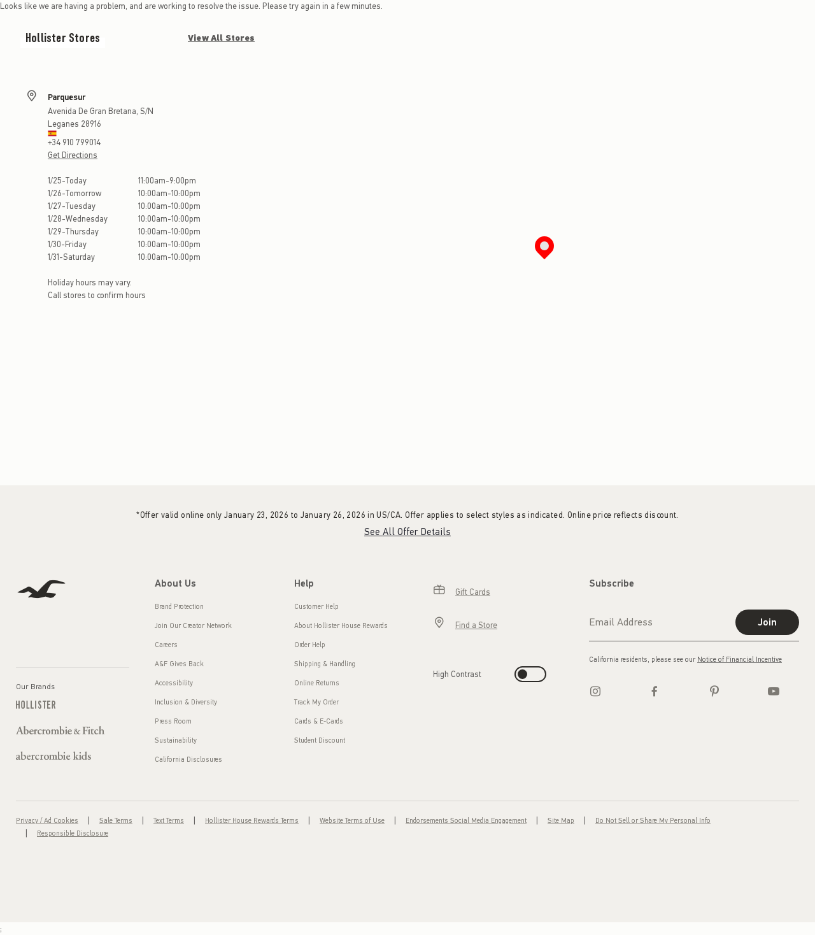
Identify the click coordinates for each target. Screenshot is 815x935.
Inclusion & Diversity (186, 702)
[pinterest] (714, 691)
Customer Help (316, 606)
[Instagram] (595, 691)
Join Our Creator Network (193, 626)
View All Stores (221, 37)
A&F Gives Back (179, 664)
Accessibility (174, 683)
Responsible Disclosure (72, 833)
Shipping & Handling (324, 664)
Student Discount (319, 740)
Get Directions (72, 155)
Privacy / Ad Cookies (47, 820)
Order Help (309, 645)
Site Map (561, 820)
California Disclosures (188, 759)
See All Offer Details (407, 531)
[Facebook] (654, 691)
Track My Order (316, 702)
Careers (166, 645)
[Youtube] (773, 691)
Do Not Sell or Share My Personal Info (653, 820)
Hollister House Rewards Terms (252, 820)
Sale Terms (115, 820)
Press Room (173, 721)
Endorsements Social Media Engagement (466, 820)
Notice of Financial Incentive (739, 659)
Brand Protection (179, 606)
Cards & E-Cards (318, 721)
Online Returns (316, 683)
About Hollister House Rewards (341, 626)
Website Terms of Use (352, 820)
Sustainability (176, 740)
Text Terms (168, 820)
